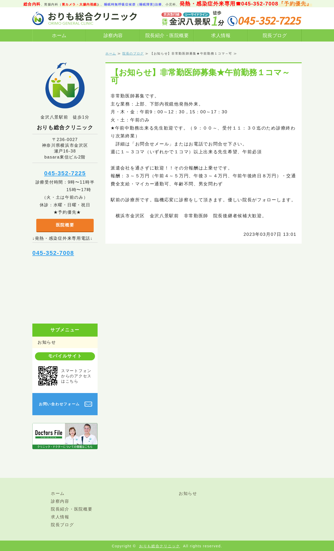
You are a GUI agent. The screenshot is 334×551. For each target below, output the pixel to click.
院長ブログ (275, 35)
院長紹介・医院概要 (167, 35)
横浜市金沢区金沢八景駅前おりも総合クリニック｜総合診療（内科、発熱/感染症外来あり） (84, 18)
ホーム (59, 35)
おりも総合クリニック (159, 546)
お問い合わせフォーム (59, 404)
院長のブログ (133, 53)
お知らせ (47, 342)
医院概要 (65, 225)
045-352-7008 (53, 253)
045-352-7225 (65, 173)
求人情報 (220, 35)
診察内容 (113, 35)
